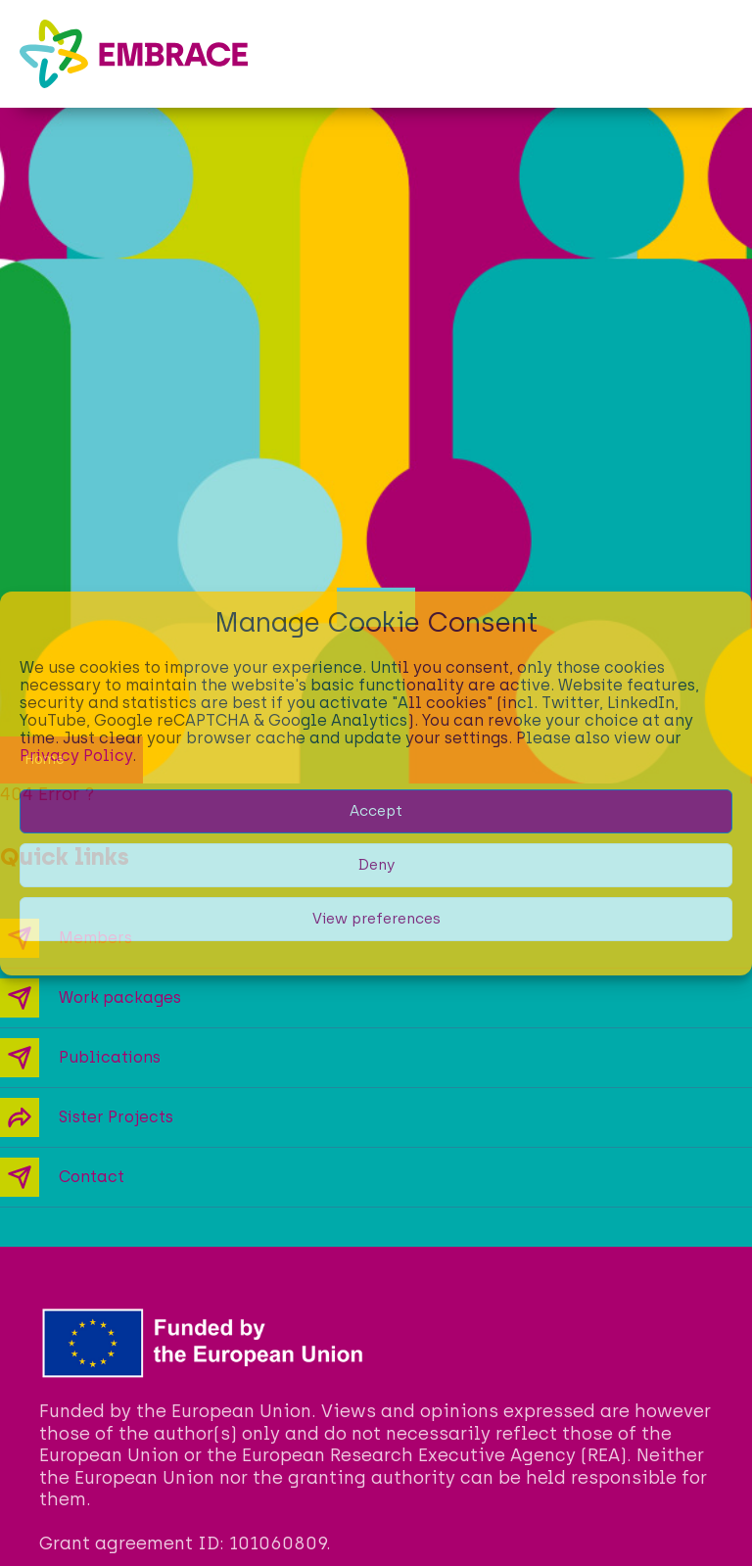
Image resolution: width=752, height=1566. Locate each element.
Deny (376, 865)
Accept (376, 811)
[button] (717, 54)
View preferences (376, 918)
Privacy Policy (76, 755)
